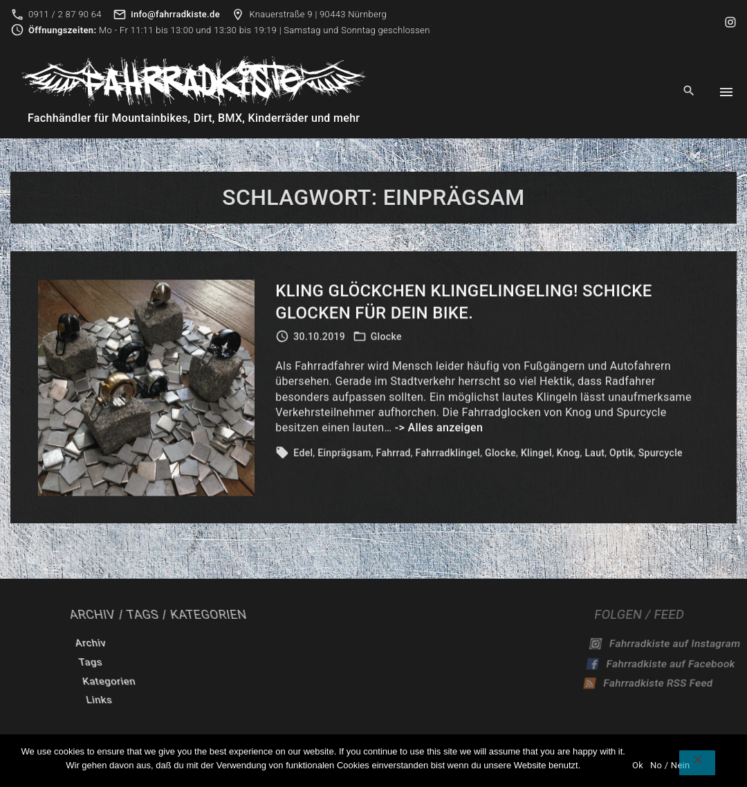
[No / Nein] (697, 762)
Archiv (290, 643)
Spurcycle (660, 455)
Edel (303, 455)
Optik (621, 455)
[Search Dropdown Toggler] (689, 91)
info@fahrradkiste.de (175, 14)
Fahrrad (393, 455)
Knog (568, 455)
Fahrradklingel (448, 455)
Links (271, 700)
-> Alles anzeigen (439, 430)
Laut (594, 455)
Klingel (536, 455)
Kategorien (290, 681)
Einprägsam (344, 455)
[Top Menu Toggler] (726, 92)
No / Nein (670, 765)
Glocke (386, 339)
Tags (281, 662)
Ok (637, 765)
